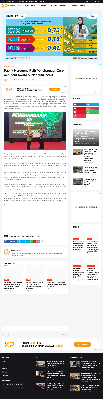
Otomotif (83, 6)
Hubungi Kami (20, 1)
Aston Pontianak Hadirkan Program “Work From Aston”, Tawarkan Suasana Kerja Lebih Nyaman (56, 374)
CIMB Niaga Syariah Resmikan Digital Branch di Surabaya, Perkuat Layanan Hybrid (56, 385)
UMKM (14, 388)
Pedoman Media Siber (31, 1)
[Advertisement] (35, 219)
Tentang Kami (10, 1)
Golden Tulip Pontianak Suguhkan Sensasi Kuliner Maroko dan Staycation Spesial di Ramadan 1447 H (93, 274)
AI (3, 384)
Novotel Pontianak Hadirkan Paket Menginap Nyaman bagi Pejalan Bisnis (56, 363)
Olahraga (73, 6)
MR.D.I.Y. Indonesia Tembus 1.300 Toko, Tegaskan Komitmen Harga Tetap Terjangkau (34, 285)
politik (21, 388)
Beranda (6, 66)
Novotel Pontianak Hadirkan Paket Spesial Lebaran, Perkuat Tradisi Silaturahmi (79, 245)
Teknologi (5, 375)
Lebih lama (64, 335)
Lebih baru (6, 335)
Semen (22, 236)
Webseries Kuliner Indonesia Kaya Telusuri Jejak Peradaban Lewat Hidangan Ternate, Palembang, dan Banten (93, 247)
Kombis (43, 6)
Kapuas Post (16, 250)
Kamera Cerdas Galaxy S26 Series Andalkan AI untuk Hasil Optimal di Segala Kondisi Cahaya (13, 285)
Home (3, 1)
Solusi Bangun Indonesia (32, 236)
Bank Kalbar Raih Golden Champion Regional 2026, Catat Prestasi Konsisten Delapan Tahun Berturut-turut (90, 364)
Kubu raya (19, 384)
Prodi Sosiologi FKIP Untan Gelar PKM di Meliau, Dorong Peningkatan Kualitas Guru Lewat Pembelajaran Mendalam (90, 155)
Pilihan (53, 6)
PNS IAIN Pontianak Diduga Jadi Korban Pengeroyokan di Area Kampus (91, 181)
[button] (94, 6)
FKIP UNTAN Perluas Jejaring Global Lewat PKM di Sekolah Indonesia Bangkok (91, 169)
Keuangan (10, 384)
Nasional (63, 6)
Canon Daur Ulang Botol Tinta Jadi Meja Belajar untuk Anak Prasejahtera (56, 284)
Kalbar (33, 6)
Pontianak (6, 388)
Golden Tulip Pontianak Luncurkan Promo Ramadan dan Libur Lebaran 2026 (78, 273)
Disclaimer (41, 1)
